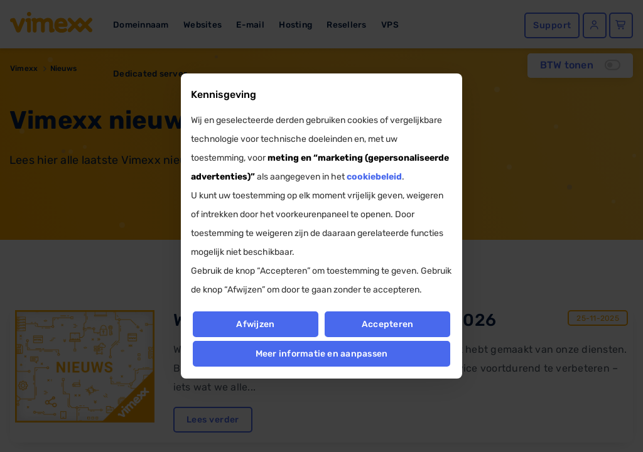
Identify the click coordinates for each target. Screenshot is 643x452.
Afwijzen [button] (255, 324)
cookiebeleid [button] (374, 176)
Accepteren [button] (387, 324)
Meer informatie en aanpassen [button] (322, 353)
